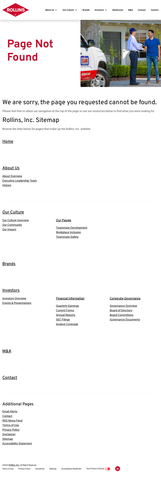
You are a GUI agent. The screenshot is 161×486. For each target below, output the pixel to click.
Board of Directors (121, 316)
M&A (130, 10)
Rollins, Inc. (14, 473)
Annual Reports (65, 321)
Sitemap (7, 446)
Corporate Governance (125, 304)
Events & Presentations (16, 309)
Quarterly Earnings (67, 311)
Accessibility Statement (17, 451)
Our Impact (9, 235)
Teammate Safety (67, 242)
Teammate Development (71, 233)
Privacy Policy (10, 437)
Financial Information (70, 304)
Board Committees (121, 321)
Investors (99, 10)
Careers (155, 10)
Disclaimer (9, 442)
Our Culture (68, 10)
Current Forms (65, 316)
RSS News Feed (12, 427)
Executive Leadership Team (19, 185)
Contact (142, 10)
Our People (63, 226)
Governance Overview (123, 311)
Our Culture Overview (15, 225)
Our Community (12, 230)
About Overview (12, 181)
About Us (49, 10)
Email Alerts (9, 418)
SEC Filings (63, 326)
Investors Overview (14, 304)
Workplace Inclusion (68, 238)
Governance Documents (125, 326)
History (6, 190)
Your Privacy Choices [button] (98, 477)
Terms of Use (10, 432)
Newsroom (117, 10)
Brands (86, 10)
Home (7, 146)
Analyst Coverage (67, 330)
